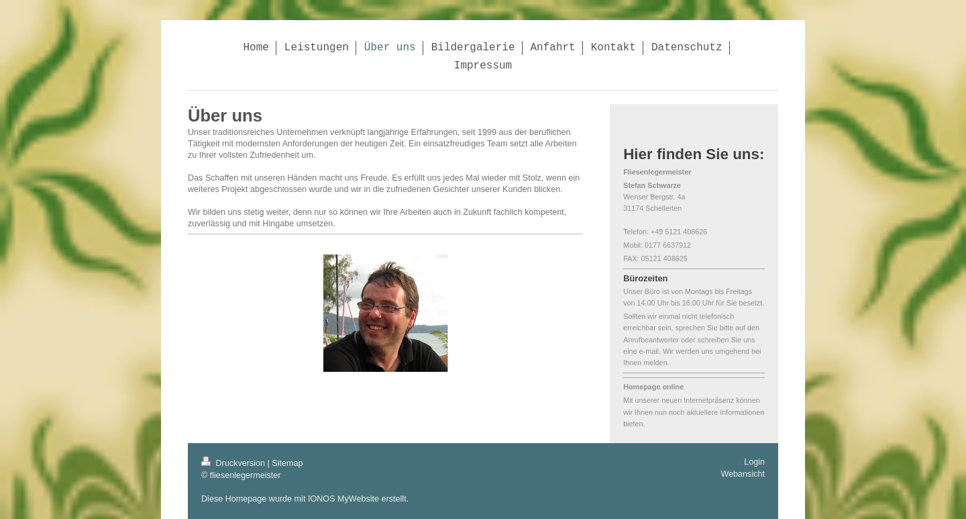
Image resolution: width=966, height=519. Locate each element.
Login (754, 462)
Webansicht (742, 474)
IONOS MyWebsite (343, 499)
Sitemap (287, 463)
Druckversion (234, 463)
